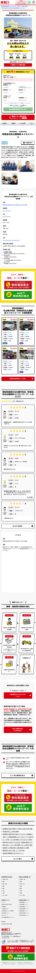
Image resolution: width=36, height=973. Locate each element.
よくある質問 (22, 123)
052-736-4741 (7, 210)
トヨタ (9, 332)
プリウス (10, 334)
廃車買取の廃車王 (5, 6)
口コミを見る (23, 526)
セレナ (26, 334)
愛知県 (18, 6)
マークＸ (27, 363)
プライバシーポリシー (16, 106)
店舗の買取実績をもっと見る (21, 378)
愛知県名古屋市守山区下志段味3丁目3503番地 (15, 205)
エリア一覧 (13, 6)
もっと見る (30, 497)
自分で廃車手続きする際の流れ (21, 730)
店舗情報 (4, 123)
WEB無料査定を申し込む (18, 109)
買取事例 (13, 123)
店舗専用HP (27, 143)
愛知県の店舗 (24, 6)
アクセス (31, 123)
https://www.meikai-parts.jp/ (11, 240)
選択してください (18, 79)
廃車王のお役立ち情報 (7, 924)
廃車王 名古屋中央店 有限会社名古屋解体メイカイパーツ (13, 7)
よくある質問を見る (21, 775)
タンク (9, 363)
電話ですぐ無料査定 (18, 65)
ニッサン (27, 332)
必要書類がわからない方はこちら (20, 695)
